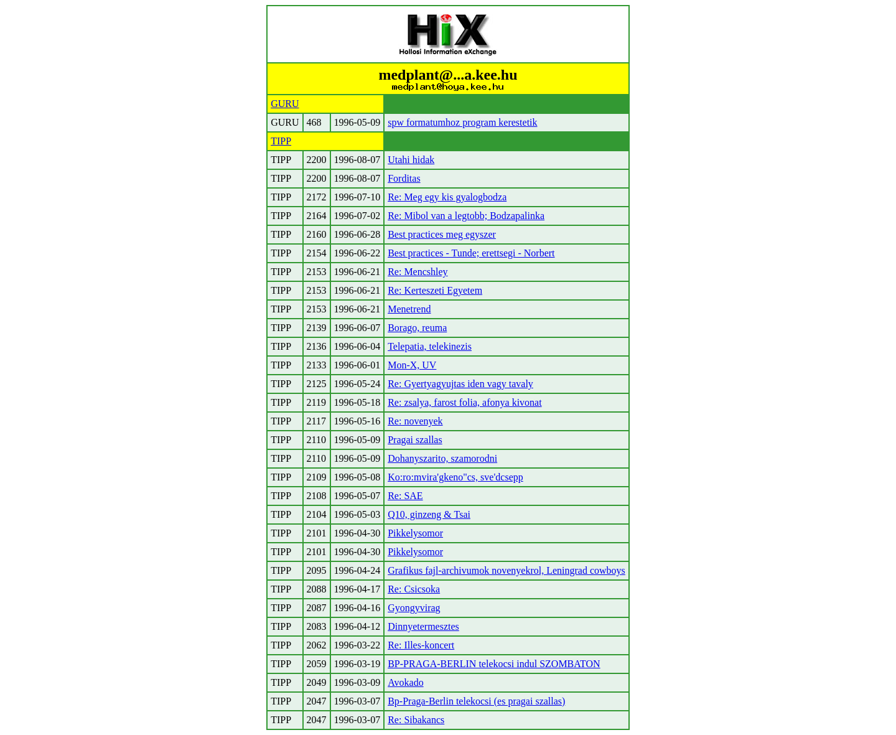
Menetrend (409, 309)
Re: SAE (405, 495)
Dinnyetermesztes (423, 626)
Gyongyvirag (414, 607)
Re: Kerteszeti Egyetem (435, 290)
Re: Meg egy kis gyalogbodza (447, 197)
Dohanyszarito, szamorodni (442, 458)
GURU (285, 103)
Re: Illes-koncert (421, 645)
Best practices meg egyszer (442, 234)
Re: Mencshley (417, 271)
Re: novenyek (415, 421)
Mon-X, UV (412, 365)
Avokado (405, 682)
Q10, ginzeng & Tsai (429, 514)
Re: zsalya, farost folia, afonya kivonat (464, 402)
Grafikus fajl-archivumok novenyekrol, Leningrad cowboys (506, 570)
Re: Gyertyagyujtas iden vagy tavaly (460, 383)
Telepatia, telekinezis (430, 346)
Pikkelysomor (415, 533)
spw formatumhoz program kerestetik (462, 122)
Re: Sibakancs (416, 719)
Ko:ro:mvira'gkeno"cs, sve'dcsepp (455, 477)
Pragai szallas (415, 439)
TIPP (281, 141)
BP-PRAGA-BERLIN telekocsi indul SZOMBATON (494, 663)
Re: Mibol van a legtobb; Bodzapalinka (466, 215)
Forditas (404, 178)
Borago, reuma (417, 327)
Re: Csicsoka (414, 589)
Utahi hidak (411, 159)
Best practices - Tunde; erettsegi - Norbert (471, 253)
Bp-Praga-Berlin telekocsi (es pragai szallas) (476, 701)
